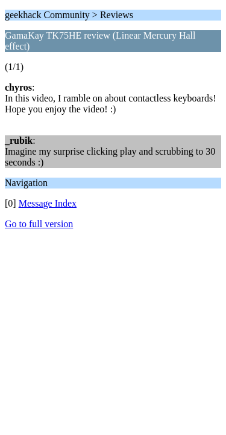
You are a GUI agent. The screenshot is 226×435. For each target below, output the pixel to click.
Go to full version (39, 224)
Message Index (48, 203)
